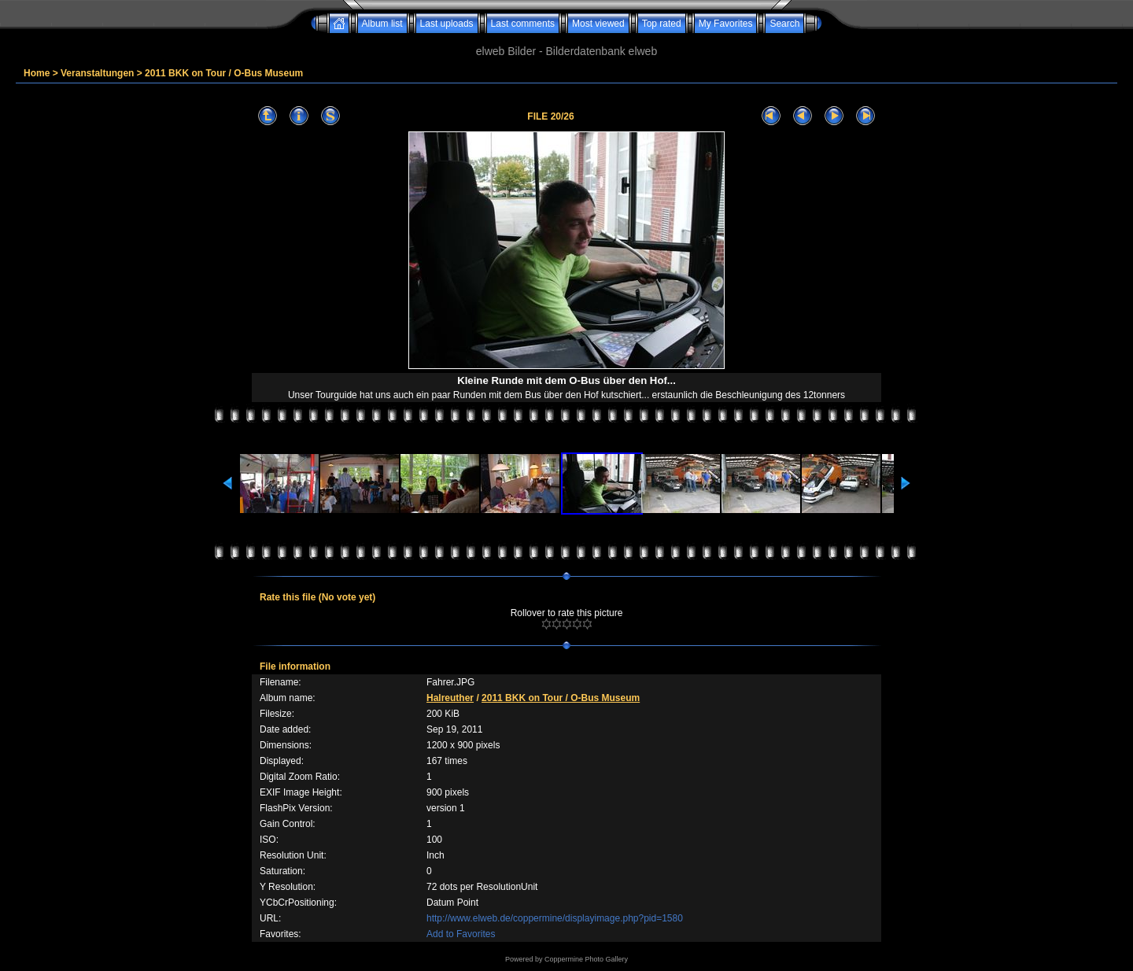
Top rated (661, 23)
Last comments (523, 23)
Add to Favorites (460, 934)
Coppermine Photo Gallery (586, 959)
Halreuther (450, 697)
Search (784, 23)
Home (37, 73)
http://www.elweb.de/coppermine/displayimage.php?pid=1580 (554, 918)
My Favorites (726, 23)
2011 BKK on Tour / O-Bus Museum (224, 73)
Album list (382, 23)
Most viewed (598, 23)
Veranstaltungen (97, 73)
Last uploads (447, 23)
